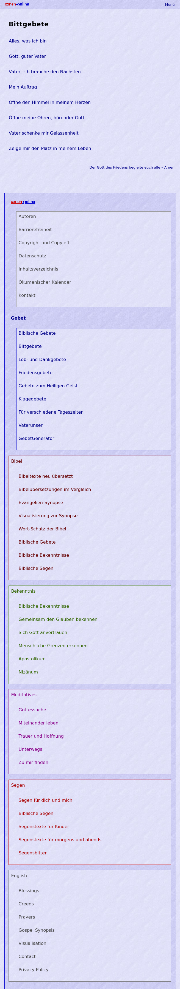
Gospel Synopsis (37, 930)
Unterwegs (30, 749)
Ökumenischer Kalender (45, 282)
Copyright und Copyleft (44, 242)
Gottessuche (32, 709)
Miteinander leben (39, 723)
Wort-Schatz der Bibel (42, 529)
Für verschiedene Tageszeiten (51, 412)
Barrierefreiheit (35, 229)
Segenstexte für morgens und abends (60, 839)
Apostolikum (32, 658)
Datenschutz (32, 255)
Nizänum (28, 672)
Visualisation (32, 943)
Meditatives (24, 694)
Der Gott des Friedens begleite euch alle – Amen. (133, 167)
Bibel (16, 461)
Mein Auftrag (23, 87)
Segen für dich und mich (46, 800)
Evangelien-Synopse (41, 502)
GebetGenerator (36, 438)
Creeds (26, 903)
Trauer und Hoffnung (41, 736)
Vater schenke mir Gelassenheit (44, 133)
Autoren (27, 216)
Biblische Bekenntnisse (44, 555)
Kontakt (27, 295)
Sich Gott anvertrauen (43, 632)
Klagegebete (32, 399)
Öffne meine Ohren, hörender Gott (46, 117)
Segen (18, 785)
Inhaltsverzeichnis (38, 269)
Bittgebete (29, 24)
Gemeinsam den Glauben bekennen (58, 619)
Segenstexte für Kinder (44, 826)
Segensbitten (33, 853)
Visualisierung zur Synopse (48, 515)
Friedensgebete (36, 372)
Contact (27, 956)
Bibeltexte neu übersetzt (46, 476)
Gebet (18, 318)
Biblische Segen (36, 568)
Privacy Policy (34, 969)
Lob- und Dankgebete (42, 359)
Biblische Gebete (37, 333)
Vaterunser (31, 425)
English (19, 875)
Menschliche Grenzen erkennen (53, 645)
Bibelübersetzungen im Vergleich (55, 489)
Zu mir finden (33, 762)
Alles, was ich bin (28, 41)
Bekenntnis (23, 591)
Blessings (29, 890)
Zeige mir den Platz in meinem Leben (50, 148)
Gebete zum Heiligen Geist (48, 385)
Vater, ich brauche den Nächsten (45, 71)
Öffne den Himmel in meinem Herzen (50, 102)
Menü (170, 4)
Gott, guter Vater (27, 56)
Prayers (27, 917)
